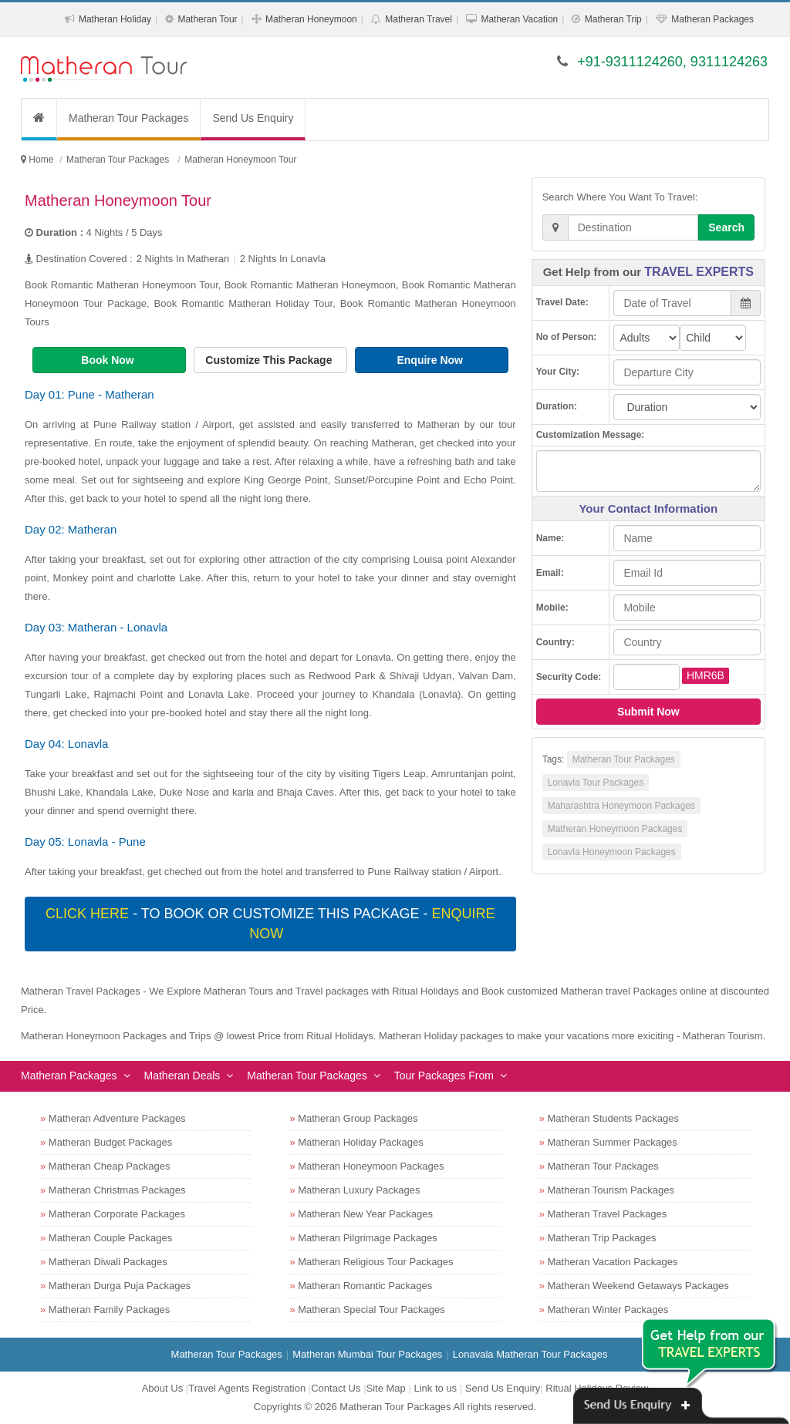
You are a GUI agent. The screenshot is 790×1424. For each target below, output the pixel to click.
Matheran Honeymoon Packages (615, 828)
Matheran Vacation (519, 19)
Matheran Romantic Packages (365, 1285)
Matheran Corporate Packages (117, 1214)
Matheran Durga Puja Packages (120, 1285)
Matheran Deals (182, 1075)
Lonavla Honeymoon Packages (612, 852)
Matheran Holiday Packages (361, 1142)
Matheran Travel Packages (607, 1214)
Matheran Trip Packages (602, 1238)
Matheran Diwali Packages (108, 1261)
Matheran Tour (207, 19)
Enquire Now (431, 360)
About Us (162, 1388)
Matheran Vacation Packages (613, 1261)
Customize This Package (270, 360)
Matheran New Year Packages (365, 1214)
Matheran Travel (418, 19)
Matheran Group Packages (357, 1118)
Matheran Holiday (115, 19)
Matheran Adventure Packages (117, 1118)
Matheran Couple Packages (110, 1238)
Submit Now (648, 711)
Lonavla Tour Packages (596, 782)
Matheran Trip (613, 19)
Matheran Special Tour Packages (371, 1309)
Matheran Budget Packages (110, 1142)
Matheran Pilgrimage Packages (367, 1238)
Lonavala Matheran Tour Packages (530, 1354)
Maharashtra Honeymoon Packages (621, 805)
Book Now (109, 360)
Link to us (435, 1388)
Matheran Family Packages (109, 1309)
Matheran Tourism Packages (611, 1190)
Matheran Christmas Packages (117, 1190)
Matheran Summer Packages (612, 1142)
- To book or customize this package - (270, 923)
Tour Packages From (444, 1075)
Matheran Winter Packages (608, 1309)
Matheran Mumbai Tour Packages (367, 1354)
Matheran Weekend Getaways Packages (638, 1285)
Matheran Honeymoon (311, 19)
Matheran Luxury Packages (359, 1190)
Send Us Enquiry (252, 118)
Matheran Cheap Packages (109, 1166)
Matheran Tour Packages (128, 118)
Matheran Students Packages (614, 1118)
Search (726, 227)
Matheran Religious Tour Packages (375, 1261)
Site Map (386, 1388)
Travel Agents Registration (247, 1388)
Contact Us (335, 1388)
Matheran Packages (712, 19)
